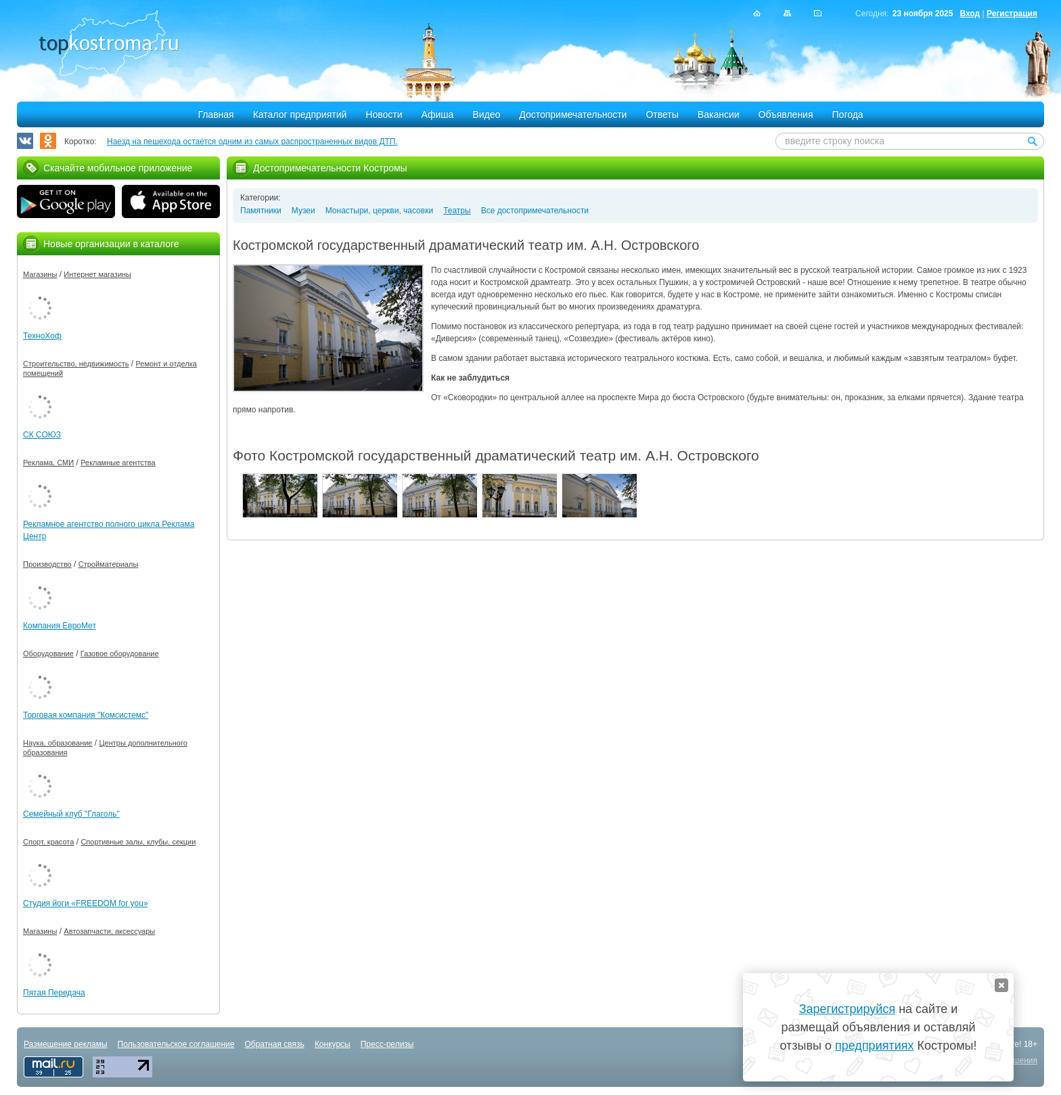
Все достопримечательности (535, 210)
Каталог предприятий (300, 114)
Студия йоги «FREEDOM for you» (85, 903)
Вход (970, 13)
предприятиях (874, 1045)
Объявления (786, 114)
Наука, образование (57, 743)
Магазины (40, 274)
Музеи (303, 210)
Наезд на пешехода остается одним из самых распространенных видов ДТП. (252, 141)
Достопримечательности (573, 114)
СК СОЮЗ (42, 434)
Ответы (662, 114)
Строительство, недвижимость (76, 364)
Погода (847, 114)
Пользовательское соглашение (176, 1044)
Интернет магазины (97, 274)
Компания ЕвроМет (59, 625)
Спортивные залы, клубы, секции (138, 842)
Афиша (438, 114)
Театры (457, 210)
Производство (47, 564)
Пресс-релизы (387, 1044)
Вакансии (719, 114)
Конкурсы (333, 1044)
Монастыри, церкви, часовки (379, 210)
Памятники (260, 210)
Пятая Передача (54, 992)
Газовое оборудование (120, 653)
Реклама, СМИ (48, 462)
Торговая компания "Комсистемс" (85, 715)
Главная (215, 114)
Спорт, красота (48, 842)
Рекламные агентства (118, 462)
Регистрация (1012, 13)
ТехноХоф (42, 336)
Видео (486, 114)
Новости (383, 114)
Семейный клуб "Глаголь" (71, 814)
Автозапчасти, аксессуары (109, 931)
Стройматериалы (108, 564)
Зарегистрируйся (847, 1009)
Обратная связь (274, 1044)
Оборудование (48, 653)
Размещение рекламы (66, 1044)
